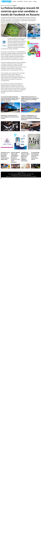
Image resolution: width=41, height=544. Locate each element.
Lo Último (14, 1)
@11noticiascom (4, 46)
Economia (26, 1)
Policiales (35, 1)
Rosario (30, 1)
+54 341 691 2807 (30, 174)
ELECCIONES (20, 1)
